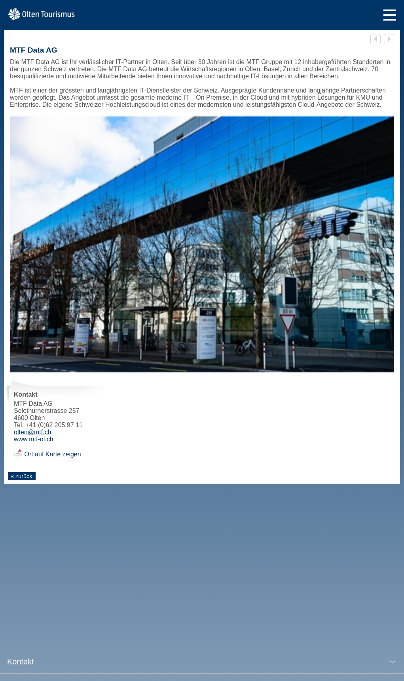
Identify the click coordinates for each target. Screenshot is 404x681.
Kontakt (20, 661)
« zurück (21, 476)
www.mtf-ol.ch (33, 439)
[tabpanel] (202, 244)
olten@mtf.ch (32, 432)
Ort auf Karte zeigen (52, 454)
